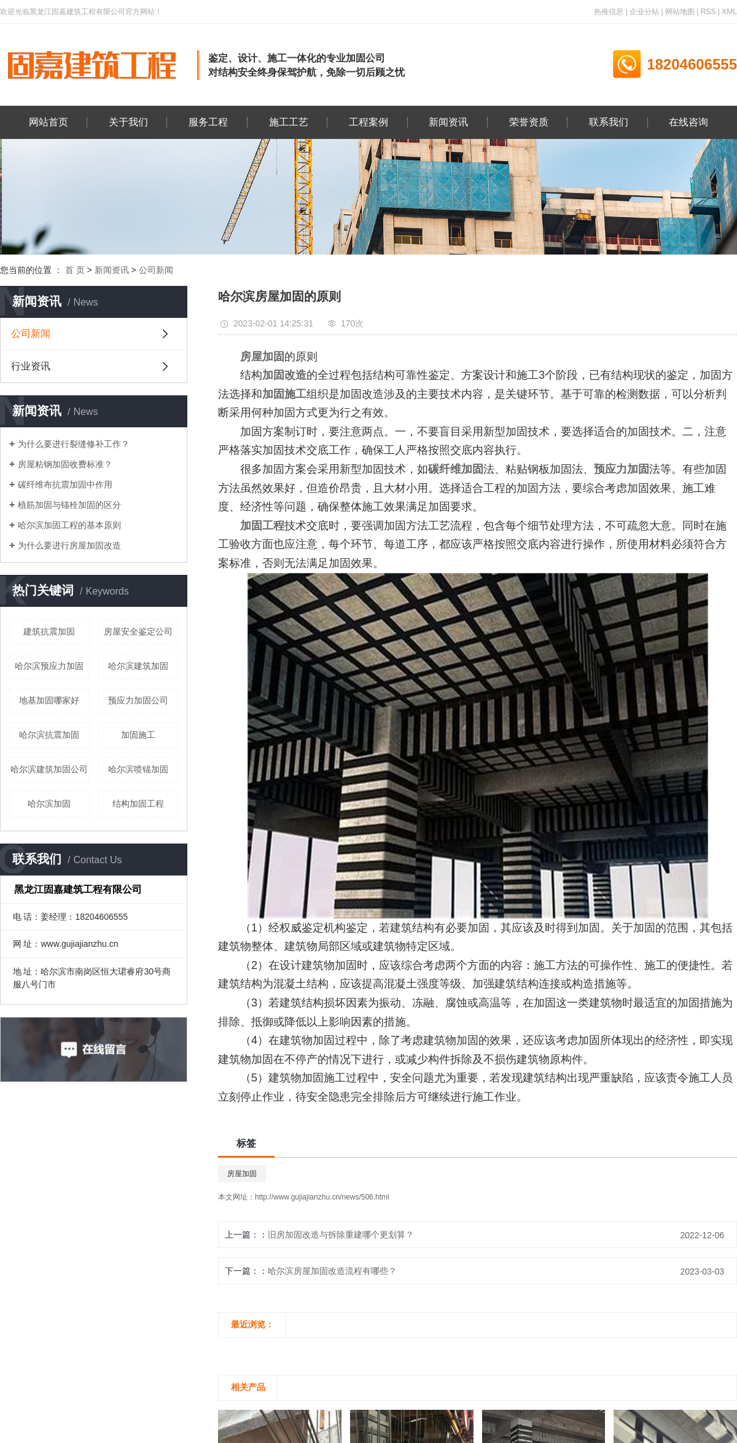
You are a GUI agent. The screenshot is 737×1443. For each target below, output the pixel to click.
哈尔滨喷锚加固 (138, 769)
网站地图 (680, 11)
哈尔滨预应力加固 (49, 666)
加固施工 (138, 735)
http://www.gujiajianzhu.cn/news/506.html (322, 1197)
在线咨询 (688, 122)
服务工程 (208, 122)
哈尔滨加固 (49, 803)
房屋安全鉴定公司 (138, 631)
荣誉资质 (528, 122)
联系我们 (608, 122)
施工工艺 (288, 122)
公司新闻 (156, 270)
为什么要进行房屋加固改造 (69, 545)
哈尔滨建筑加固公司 (49, 769)
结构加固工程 (138, 803)
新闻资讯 (448, 122)
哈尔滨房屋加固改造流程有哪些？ (332, 1271)
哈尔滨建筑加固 (138, 666)
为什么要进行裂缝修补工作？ (74, 444)
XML (729, 11)
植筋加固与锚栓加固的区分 (69, 505)
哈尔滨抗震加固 (49, 735)
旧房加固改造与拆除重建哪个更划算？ (341, 1234)
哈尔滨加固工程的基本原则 (69, 525)
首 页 (75, 270)
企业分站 (644, 11)
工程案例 (368, 122)
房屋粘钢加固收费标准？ (65, 464)
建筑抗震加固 (49, 631)
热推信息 (608, 11)
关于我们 (128, 122)
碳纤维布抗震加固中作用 (65, 484)
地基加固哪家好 (49, 700)
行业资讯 (30, 366)
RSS (708, 11)
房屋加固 (242, 1173)
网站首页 (48, 122)
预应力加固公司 (138, 700)
